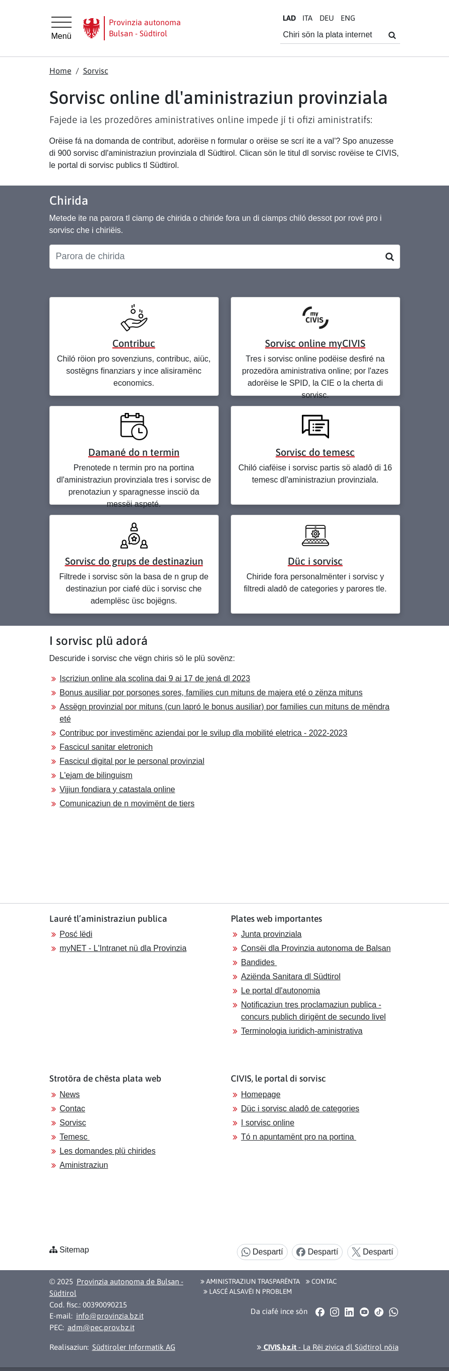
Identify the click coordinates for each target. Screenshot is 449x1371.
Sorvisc (95, 70)
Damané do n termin (133, 452)
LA (289, 18)
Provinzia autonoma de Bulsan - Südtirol (116, 1287)
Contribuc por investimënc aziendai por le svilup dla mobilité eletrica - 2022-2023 (203, 733)
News (69, 1094)
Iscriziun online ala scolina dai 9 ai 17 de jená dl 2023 (154, 678)
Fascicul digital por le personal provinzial (131, 761)
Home (60, 70)
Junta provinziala (271, 934)
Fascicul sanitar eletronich (106, 747)
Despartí (262, 1252)
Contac (72, 1108)
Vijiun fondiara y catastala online (117, 789)
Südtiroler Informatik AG (133, 1347)
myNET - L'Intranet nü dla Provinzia (122, 948)
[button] (319, 1312)
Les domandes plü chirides (107, 1151)
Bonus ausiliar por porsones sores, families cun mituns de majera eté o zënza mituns (210, 692)
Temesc (74, 1136)
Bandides (259, 962)
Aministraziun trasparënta (250, 1281)
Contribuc (133, 343)
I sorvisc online (267, 1122)
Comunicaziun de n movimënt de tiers (127, 803)
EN (348, 18)
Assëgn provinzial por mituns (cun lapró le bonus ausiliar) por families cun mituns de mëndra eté (224, 712)
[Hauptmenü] (61, 28)
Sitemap (74, 1249)
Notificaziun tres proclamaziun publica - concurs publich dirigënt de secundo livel (313, 1010)
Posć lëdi (75, 934)
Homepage (260, 1094)
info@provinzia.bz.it (110, 1316)
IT (307, 18)
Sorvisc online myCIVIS (315, 343)
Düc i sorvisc (315, 561)
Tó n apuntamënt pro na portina (298, 1136)
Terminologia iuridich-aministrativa (301, 1031)
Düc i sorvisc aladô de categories (300, 1108)
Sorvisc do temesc (315, 452)
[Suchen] (389, 257)
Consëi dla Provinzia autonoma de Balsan (316, 948)
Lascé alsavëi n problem (248, 1291)
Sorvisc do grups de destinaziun (134, 561)
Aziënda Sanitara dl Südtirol (290, 976)
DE (326, 18)
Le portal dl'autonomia (280, 990)
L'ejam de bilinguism (95, 775)
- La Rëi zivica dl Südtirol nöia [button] (328, 1347)
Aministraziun (83, 1165)
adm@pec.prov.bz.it (101, 1327)
